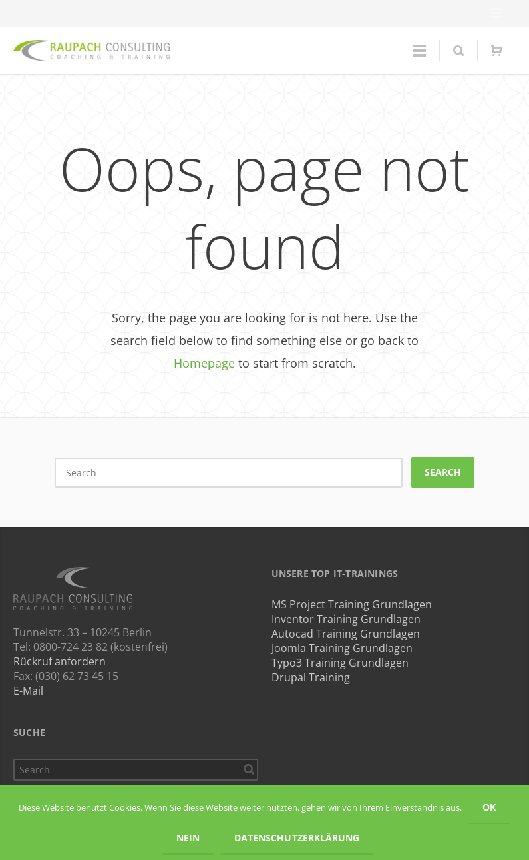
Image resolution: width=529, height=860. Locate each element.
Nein (188, 837)
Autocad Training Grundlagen (345, 633)
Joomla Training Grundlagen (342, 648)
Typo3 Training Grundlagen (340, 662)
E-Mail (28, 690)
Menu (496, 13)
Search (443, 472)
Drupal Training (310, 677)
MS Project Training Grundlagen (351, 604)
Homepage (204, 363)
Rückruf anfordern (59, 661)
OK (489, 807)
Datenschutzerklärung (296, 837)
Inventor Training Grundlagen (346, 619)
